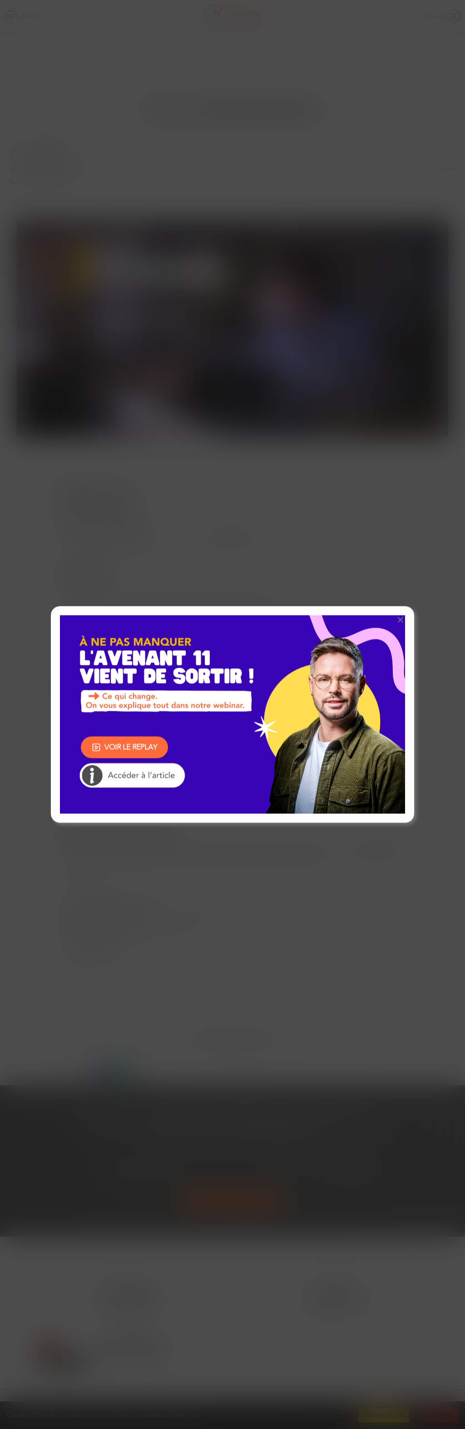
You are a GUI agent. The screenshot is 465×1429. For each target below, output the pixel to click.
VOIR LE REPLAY (124, 747)
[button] (400, 619)
